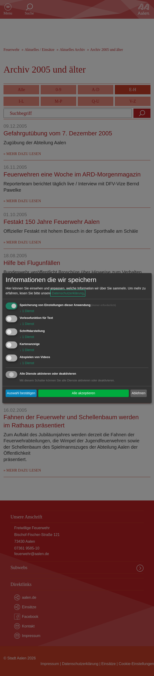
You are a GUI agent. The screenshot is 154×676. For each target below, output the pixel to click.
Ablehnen (138, 393)
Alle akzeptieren (83, 393)
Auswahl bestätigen (21, 393)
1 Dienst (27, 311)
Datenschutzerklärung (68, 293)
